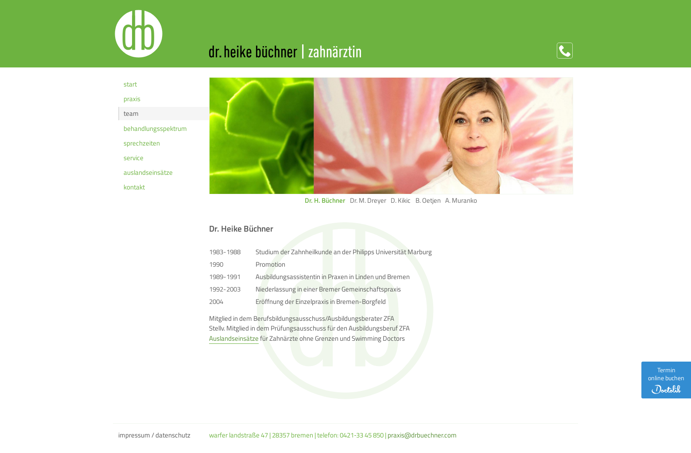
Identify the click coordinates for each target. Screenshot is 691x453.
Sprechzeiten (142, 143)
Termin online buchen (666, 379)
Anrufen (565, 51)
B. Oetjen (428, 200)
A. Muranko (461, 200)
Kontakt (134, 187)
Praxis (132, 99)
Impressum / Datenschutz (154, 435)
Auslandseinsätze (234, 338)
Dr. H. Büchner (325, 200)
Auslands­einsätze (148, 172)
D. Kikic (401, 200)
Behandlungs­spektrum (155, 128)
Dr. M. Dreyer (368, 200)
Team (131, 113)
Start (130, 84)
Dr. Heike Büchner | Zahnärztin (390, 51)
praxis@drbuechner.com (422, 435)
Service (134, 158)
